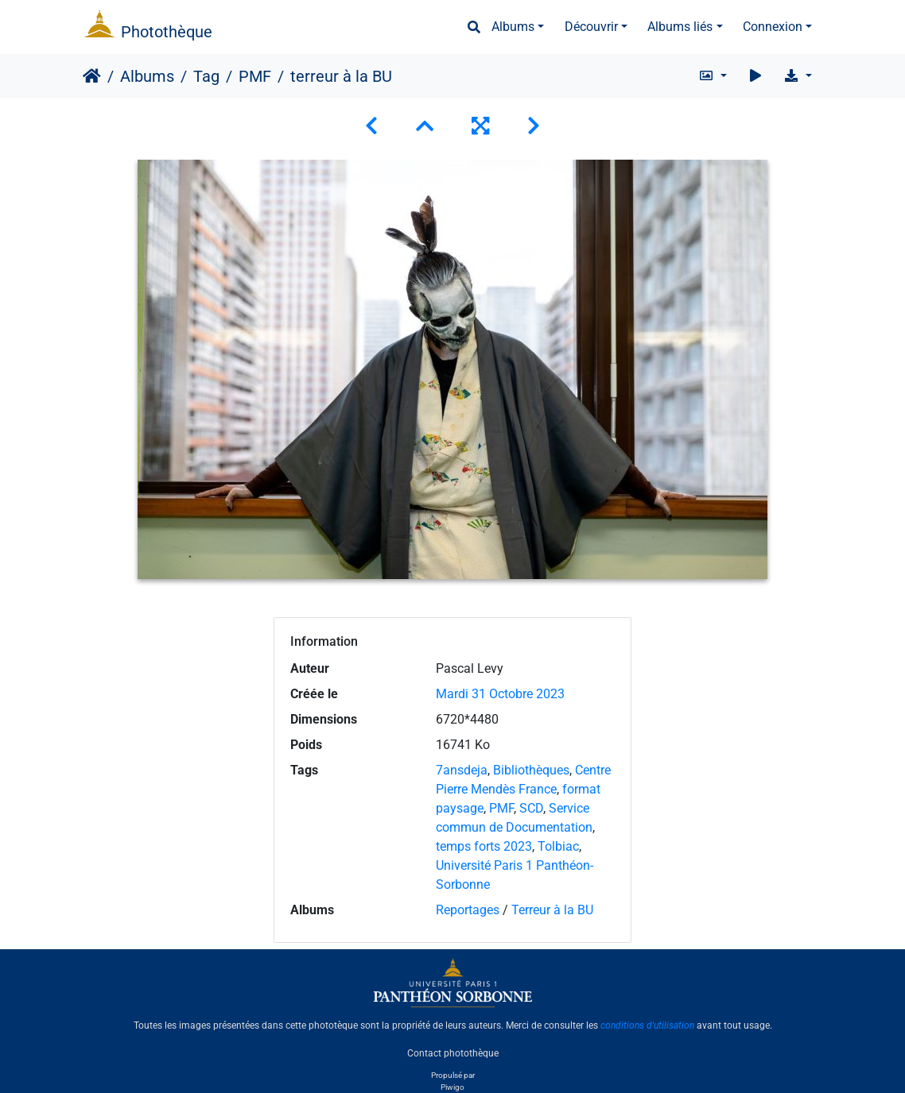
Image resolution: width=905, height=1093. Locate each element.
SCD (531, 808)
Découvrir (591, 26)
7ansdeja (461, 770)
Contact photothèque (453, 1052)
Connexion (772, 26)
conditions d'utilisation (647, 1025)
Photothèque (166, 31)
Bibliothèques (531, 770)
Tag (206, 76)
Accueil (92, 76)
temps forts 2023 (484, 846)
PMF (255, 76)
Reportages (467, 909)
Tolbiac (558, 846)
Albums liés (680, 26)
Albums (512, 26)
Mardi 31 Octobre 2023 (500, 693)
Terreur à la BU (552, 909)
